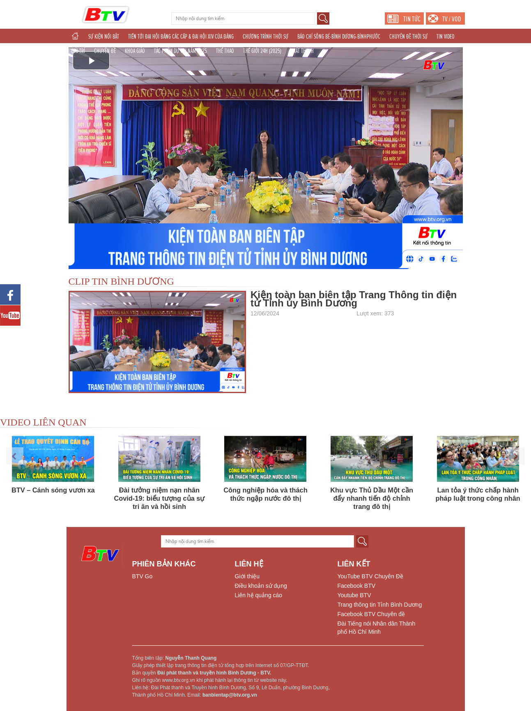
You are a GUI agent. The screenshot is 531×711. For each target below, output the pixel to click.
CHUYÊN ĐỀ (105, 51)
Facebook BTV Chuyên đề (371, 614)
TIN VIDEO (446, 36)
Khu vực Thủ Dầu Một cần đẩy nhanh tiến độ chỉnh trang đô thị (371, 498)
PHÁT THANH (302, 51)
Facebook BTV (357, 585)
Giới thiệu (247, 576)
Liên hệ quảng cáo (259, 595)
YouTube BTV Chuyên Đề (370, 576)
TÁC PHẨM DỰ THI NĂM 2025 (180, 51)
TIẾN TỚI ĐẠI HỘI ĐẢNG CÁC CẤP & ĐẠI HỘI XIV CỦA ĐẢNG (181, 36)
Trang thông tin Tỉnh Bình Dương (380, 604)
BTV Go (142, 576)
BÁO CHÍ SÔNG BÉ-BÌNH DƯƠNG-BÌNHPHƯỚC (338, 36)
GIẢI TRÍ (78, 51)
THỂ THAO (225, 51)
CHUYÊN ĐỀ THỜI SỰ (408, 36)
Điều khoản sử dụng (261, 585)
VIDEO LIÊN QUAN (43, 422)
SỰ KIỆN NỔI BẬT (103, 36)
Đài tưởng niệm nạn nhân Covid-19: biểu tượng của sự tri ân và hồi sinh (159, 498)
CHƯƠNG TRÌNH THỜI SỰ (265, 36)
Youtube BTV (354, 595)
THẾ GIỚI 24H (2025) (262, 51)
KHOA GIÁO (135, 51)
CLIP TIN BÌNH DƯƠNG (121, 281)
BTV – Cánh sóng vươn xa (53, 490)
